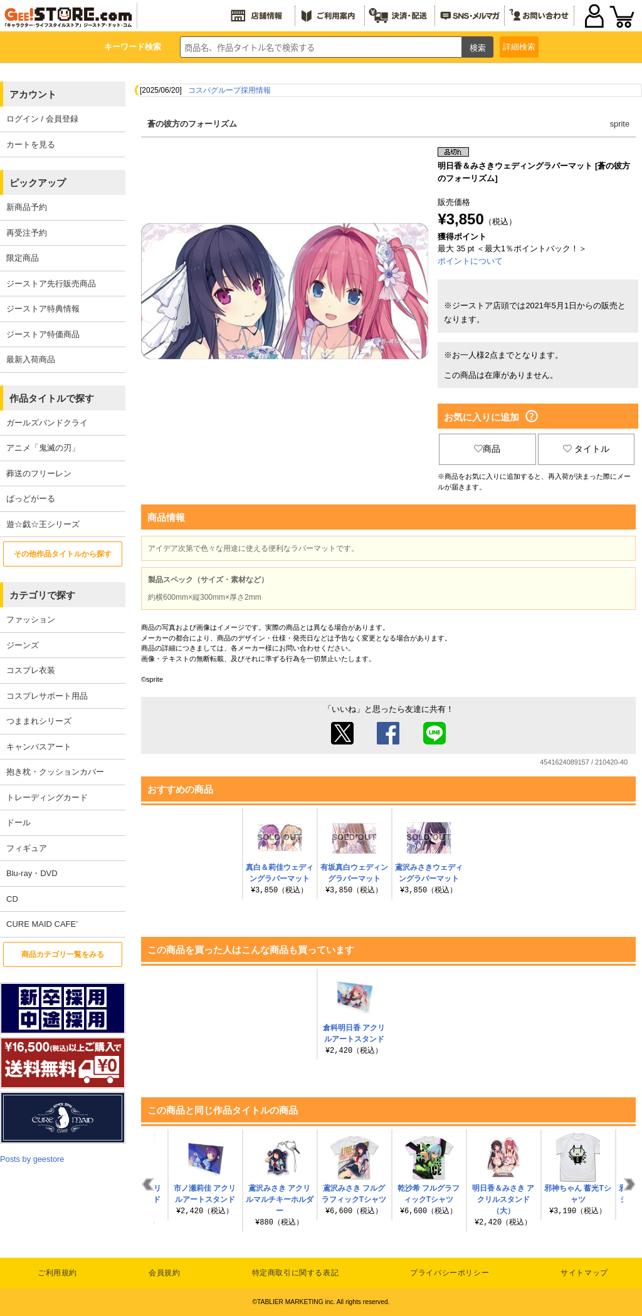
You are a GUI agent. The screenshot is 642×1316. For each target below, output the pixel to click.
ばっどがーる (30, 498)
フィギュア (26, 848)
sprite (619, 123)
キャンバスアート (38, 746)
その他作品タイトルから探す (63, 554)
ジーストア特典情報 (43, 308)
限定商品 (22, 258)
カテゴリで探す (42, 595)
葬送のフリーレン (38, 473)
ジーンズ (22, 645)
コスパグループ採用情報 (229, 90)
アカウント (32, 94)
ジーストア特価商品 (43, 334)
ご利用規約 (57, 1272)
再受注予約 (26, 233)
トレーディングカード (47, 797)
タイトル (586, 449)
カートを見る (30, 144)
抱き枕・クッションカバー (55, 771)
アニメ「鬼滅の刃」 (43, 447)
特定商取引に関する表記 (295, 1272)
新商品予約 (26, 207)
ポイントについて (470, 261)
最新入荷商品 (30, 359)
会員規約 (164, 1272)
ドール (18, 822)
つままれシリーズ (38, 721)
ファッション (30, 619)
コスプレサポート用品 (47, 696)
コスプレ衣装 (30, 670)
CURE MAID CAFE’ (42, 924)
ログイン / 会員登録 (42, 118)
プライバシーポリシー (449, 1272)
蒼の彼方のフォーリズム (192, 123)
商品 (487, 449)
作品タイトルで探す (51, 398)
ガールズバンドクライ (47, 422)
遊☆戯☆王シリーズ (43, 524)
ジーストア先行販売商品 (51, 283)
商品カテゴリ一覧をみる (62, 954)
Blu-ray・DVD (32, 873)
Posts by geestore (32, 1159)
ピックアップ (37, 182)
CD (12, 899)
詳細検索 (519, 46)
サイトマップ (584, 1272)
